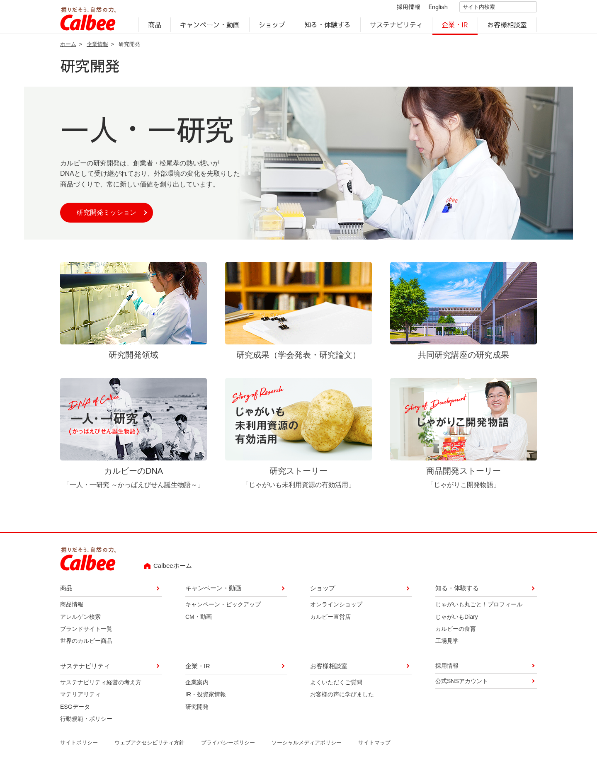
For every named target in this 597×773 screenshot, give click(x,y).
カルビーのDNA (133, 475)
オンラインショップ (336, 609)
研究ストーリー (298, 475)
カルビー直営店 (330, 621)
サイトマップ (374, 747)
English (431, 9)
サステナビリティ (396, 27)
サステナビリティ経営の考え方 (100, 686)
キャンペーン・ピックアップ (223, 609)
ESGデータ (75, 711)
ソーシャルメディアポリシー (307, 747)
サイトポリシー (79, 747)
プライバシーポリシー (228, 747)
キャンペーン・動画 (210, 27)
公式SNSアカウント (461, 685)
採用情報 (401, 9)
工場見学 (447, 645)
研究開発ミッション (106, 217)
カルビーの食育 (455, 633)
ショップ (272, 27)
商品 (154, 27)
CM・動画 (198, 621)
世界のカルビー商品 (86, 645)
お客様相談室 (507, 27)
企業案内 (197, 686)
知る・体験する (327, 27)
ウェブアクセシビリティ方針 (149, 747)
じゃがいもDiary (456, 621)
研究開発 (197, 711)
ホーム (68, 49)
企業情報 (97, 49)
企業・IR (455, 27)
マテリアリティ (80, 698)
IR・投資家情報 (205, 698)
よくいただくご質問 (336, 686)
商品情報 (71, 609)
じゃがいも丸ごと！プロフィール (478, 609)
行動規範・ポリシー (86, 723)
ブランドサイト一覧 (86, 633)
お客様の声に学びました (342, 698)
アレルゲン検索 (80, 621)
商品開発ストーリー (463, 475)
